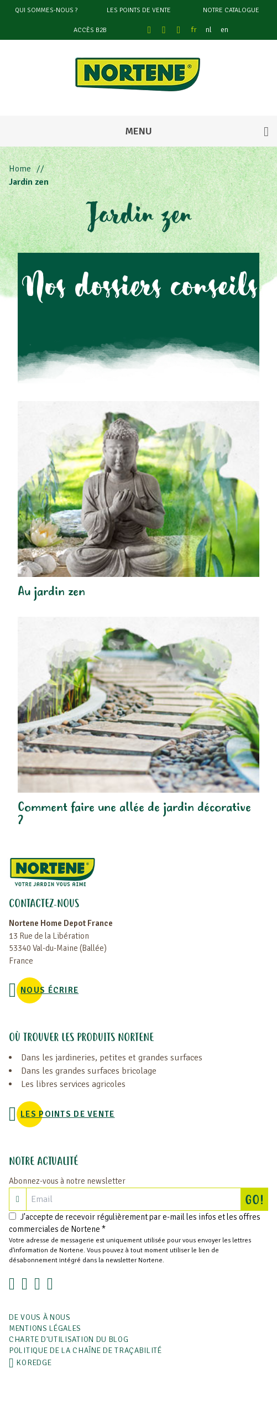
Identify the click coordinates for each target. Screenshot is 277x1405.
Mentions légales (45, 1328)
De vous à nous (40, 1317)
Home (20, 168)
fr (194, 29)
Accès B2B (90, 30)
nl (209, 29)
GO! (256, 1199)
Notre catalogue (231, 10)
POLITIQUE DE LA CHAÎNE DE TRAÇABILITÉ (85, 1350)
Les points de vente (139, 10)
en (224, 29)
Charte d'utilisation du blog (69, 1339)
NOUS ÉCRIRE (49, 990)
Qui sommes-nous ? (46, 10)
